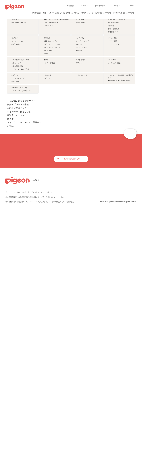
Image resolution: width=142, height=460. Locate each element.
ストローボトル (17, 92)
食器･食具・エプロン (51, 92)
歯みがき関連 (80, 127)
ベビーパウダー (81, 99)
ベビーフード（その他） (52, 99)
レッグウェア (48, 61)
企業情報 (36, 13)
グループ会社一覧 (23, 440)
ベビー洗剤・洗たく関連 (20, 127)
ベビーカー (15, 158)
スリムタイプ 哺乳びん (116, 55)
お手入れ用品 (112, 89)
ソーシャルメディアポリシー (39, 449)
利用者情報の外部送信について (16, 449)
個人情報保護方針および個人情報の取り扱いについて (24, 445)
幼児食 (46, 105)
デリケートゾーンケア (19, 58)
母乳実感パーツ (113, 67)
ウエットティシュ (114, 95)
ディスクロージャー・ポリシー (42, 440)
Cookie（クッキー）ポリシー (56, 445)
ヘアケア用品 (112, 92)
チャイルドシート (17, 161)
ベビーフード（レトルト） (53, 95)
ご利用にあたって (58, 449)
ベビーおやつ (48, 102)
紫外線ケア (80, 102)
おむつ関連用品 (17, 133)
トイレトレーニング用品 (20, 136)
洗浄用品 (111, 61)
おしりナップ (16, 130)
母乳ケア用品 (80, 58)
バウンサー (112, 127)
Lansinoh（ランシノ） (19, 187)
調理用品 (47, 89)
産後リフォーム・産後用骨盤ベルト (56, 55)
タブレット (80, 130)
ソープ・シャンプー (83, 92)
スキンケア (15, 55)
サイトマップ (10, 440)
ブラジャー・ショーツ (52, 58)
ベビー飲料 (15, 95)
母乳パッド (80, 52)
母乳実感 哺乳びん (115, 52)
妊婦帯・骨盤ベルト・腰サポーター (56, 52)
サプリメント (16, 52)
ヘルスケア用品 (49, 130)
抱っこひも (15, 165)
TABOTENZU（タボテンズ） (21, 190)
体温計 (46, 127)
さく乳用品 (80, 55)
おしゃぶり (48, 158)
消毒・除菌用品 (113, 64)
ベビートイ (48, 161)
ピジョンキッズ (81, 158)
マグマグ (14, 89)
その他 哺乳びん (113, 58)
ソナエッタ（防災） (115, 130)
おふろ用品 (80, 89)
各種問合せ (70, 449)
